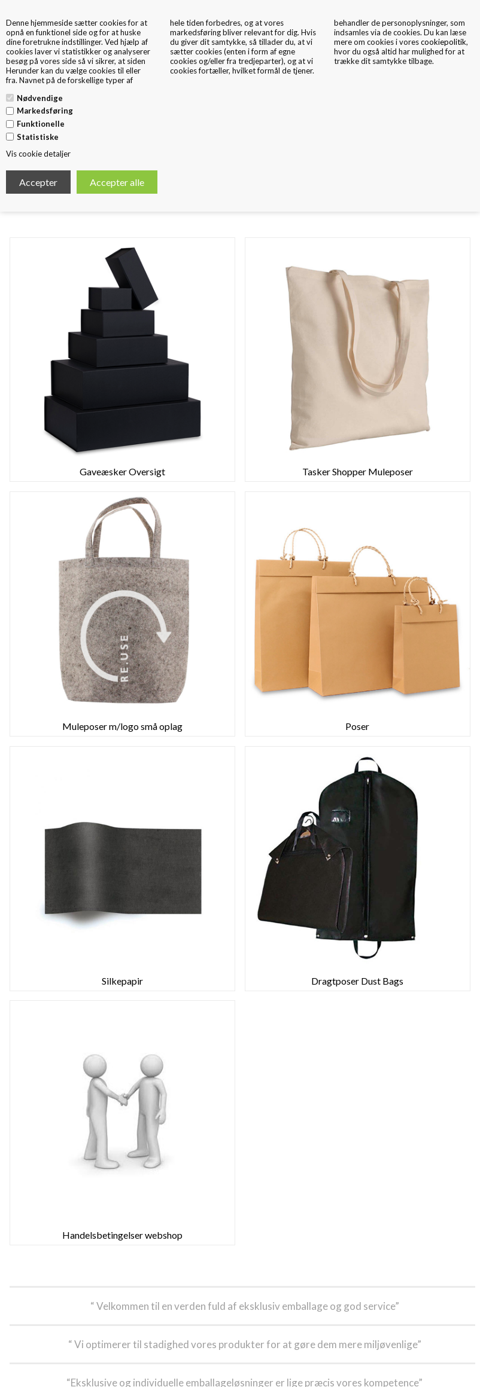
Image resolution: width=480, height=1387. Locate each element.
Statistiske (38, 137)
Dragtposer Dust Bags (357, 980)
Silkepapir (122, 980)
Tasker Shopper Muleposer (357, 471)
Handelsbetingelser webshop (122, 1235)
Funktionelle (41, 124)
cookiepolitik (443, 42)
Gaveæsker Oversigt (122, 471)
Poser (357, 726)
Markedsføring (45, 110)
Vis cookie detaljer (38, 153)
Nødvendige (40, 98)
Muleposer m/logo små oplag (122, 726)
